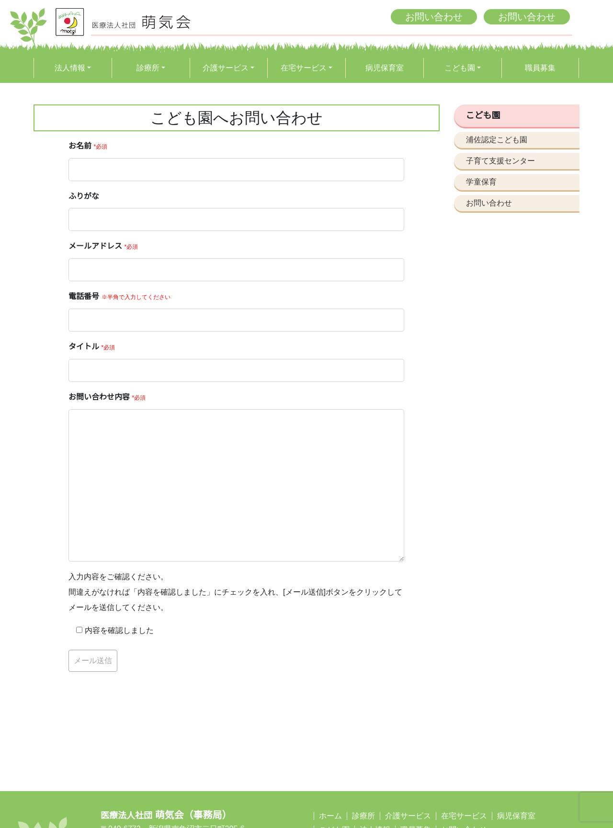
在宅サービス (304, 68)
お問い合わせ (434, 17)
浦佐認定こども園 (496, 140)
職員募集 (540, 68)
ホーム (330, 816)
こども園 (459, 68)
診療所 (147, 68)
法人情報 (70, 68)
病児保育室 (384, 68)
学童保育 (481, 182)
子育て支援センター (500, 161)
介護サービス (226, 68)
